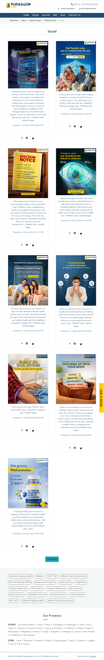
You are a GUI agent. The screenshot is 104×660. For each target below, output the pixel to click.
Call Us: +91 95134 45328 (84, 4)
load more (52, 559)
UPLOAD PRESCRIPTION (87, 8)
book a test (101, 397)
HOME (26, 15)
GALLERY (46, 15)
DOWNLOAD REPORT (66, 8)
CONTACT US (74, 15)
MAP (55, 15)
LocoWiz (92, 656)
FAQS (62, 15)
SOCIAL (35, 15)
